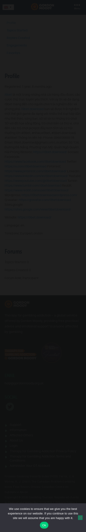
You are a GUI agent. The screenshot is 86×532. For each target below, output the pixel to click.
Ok (44, 525)
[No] (80, 517)
